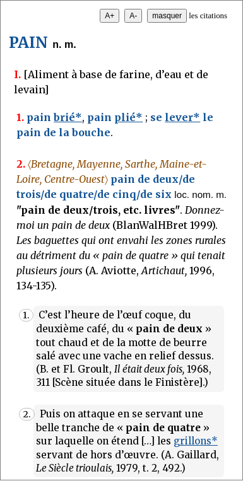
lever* (182, 117)
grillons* (196, 441)
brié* (68, 117)
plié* (128, 117)
